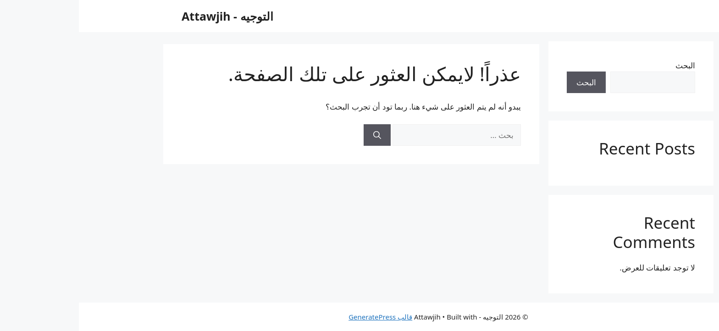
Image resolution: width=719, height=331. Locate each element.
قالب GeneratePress (301, 316)
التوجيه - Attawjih (148, 16)
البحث (606, 65)
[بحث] (298, 135)
